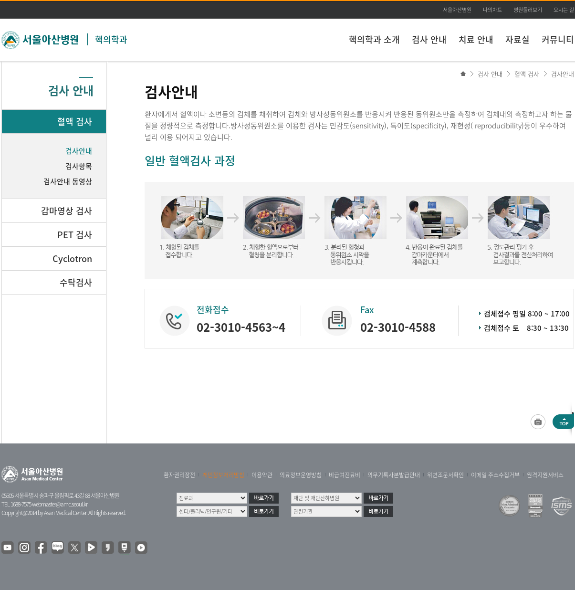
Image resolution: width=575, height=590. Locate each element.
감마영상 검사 (66, 210)
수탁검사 (76, 282)
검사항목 (78, 166)
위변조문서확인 (445, 475)
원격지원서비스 (545, 475)
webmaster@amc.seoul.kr (59, 504)
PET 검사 (74, 234)
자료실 (517, 39)
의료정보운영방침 (301, 475)
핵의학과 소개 (374, 39)
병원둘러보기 (527, 10)
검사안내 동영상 (67, 181)
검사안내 (562, 74)
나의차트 (492, 10)
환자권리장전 (179, 475)
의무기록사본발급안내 (393, 475)
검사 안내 (429, 39)
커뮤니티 (558, 39)
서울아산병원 (457, 10)
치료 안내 (476, 39)
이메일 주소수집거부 (495, 475)
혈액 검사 (526, 74)
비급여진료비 (344, 475)
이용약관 (261, 475)
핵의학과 (111, 39)
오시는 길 (564, 10)
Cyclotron (72, 258)
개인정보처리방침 (223, 475)
